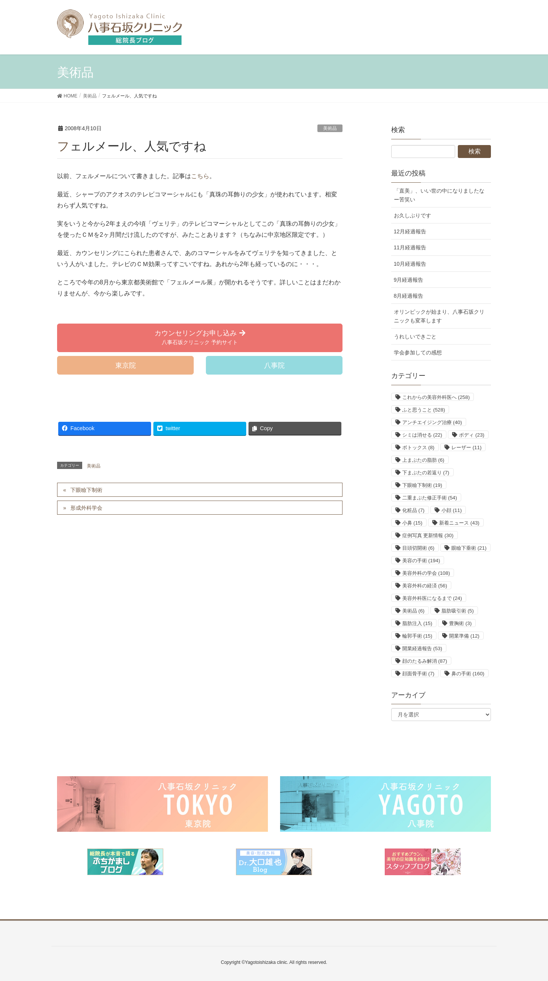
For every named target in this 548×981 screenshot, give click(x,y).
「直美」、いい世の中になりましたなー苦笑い (439, 195)
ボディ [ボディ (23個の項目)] (471, 435)
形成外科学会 (86, 508)
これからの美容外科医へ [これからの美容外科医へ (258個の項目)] (436, 397)
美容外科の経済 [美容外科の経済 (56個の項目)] (424, 586)
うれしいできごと (415, 336)
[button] (199, 338)
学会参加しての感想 (418, 352)
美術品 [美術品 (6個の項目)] (413, 611)
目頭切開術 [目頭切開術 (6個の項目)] (418, 548)
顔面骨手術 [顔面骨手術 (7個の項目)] (418, 673)
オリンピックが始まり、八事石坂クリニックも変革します (439, 316)
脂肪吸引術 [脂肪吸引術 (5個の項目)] (457, 611)
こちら (200, 176)
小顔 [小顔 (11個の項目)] (451, 510)
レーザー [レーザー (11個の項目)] (466, 447)
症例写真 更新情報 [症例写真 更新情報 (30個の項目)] (428, 535)
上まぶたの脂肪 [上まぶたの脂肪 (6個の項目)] (423, 460)
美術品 (330, 128)
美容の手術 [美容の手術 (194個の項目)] (421, 560)
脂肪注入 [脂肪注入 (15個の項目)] (417, 623)
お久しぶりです (412, 215)
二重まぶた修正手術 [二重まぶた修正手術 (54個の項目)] (429, 498)
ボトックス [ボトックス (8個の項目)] (418, 447)
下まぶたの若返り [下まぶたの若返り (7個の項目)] (425, 472)
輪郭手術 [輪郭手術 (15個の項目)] (417, 636)
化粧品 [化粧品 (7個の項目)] (413, 510)
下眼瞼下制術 (86, 490)
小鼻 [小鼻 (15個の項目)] (412, 523)
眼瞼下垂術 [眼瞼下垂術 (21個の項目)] (468, 548)
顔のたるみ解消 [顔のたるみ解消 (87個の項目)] (424, 661)
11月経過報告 (410, 247)
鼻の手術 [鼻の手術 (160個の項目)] (467, 673)
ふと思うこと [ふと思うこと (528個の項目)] (423, 410)
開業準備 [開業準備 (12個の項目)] (464, 636)
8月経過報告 (409, 296)
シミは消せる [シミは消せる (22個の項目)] (422, 435)
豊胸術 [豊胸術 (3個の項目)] (460, 623)
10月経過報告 (410, 264)
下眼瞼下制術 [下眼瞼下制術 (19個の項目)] (422, 485)
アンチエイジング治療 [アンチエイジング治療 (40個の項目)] (432, 422)
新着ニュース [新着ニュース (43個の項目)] (459, 523)
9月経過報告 (409, 280)
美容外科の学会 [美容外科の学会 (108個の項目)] (426, 573)
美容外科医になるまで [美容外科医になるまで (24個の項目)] (432, 598)
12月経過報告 (410, 231)
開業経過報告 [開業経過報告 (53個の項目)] (422, 648)
